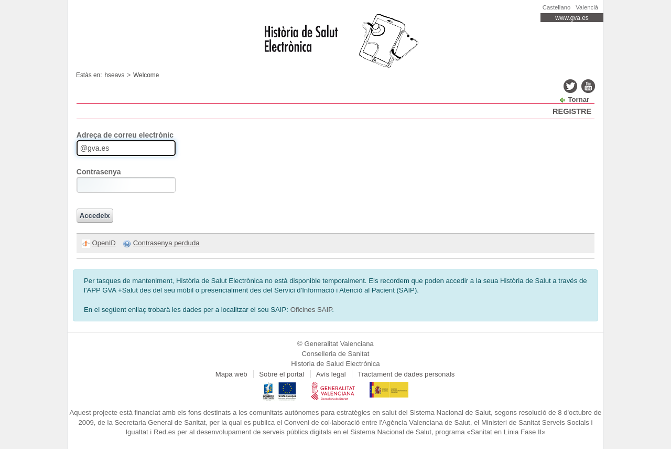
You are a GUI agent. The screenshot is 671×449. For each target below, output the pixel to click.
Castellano (557, 7)
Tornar (578, 99)
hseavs (115, 75)
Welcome (146, 75)
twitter (570, 86)
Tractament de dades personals (406, 374)
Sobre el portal (281, 374)
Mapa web (231, 374)
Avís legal (331, 374)
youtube (588, 86)
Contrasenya (99, 172)
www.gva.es (571, 18)
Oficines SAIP (311, 310)
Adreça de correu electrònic (125, 135)
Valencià (587, 7)
